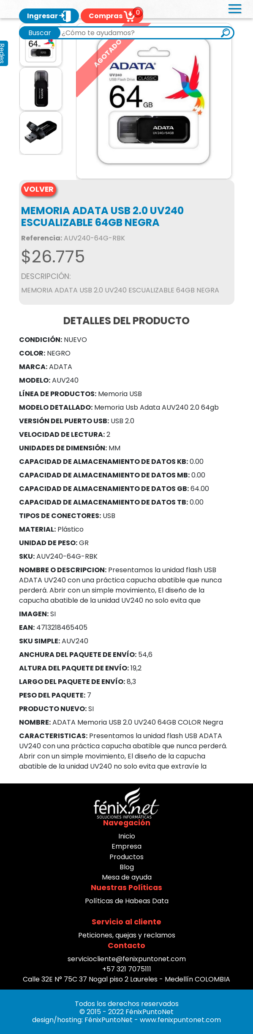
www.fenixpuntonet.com (180, 1020)
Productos (126, 857)
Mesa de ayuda (127, 877)
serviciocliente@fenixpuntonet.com (127, 959)
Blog (127, 867)
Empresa (126, 846)
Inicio (126, 836)
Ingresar (49, 16)
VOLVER (39, 189)
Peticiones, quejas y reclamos (126, 935)
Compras (112, 16)
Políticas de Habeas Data (127, 901)
